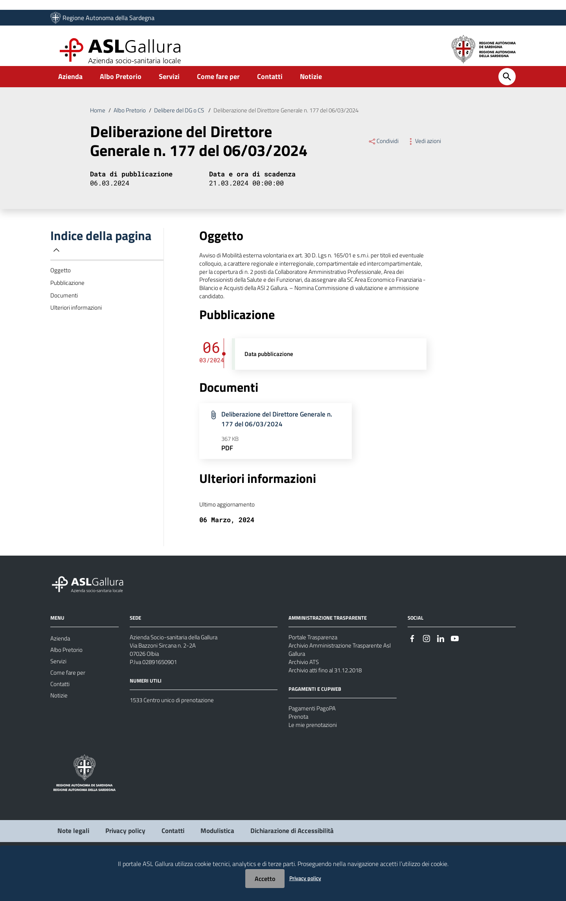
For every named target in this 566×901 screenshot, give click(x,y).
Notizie (311, 84)
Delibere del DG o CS (184, 118)
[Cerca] (507, 84)
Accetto (265, 878)
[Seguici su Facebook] (412, 663)
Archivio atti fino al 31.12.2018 (329, 700)
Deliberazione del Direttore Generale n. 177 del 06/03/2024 (299, 118)
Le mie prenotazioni (314, 758)
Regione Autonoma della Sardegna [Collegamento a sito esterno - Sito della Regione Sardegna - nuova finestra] (108, 18)
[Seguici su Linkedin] (440, 663)
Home (98, 118)
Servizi (169, 84)
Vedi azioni (425, 149)
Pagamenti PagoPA (313, 740)
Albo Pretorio (121, 84)
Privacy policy (305, 878)
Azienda (70, 84)
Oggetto (61, 281)
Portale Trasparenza (314, 662)
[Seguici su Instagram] (426, 663)
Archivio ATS (305, 690)
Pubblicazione (68, 295)
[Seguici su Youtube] (454, 663)
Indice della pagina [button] (100, 252)
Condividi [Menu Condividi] (384, 149)
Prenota (299, 749)
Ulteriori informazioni (77, 323)
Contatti (270, 84)
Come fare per (218, 84)
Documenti (64, 309)
